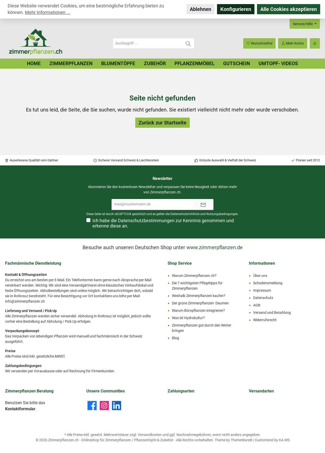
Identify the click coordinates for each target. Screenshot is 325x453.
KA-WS (284, 440)
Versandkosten (150, 435)
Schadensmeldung (267, 283)
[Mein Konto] (292, 43)
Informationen (262, 263)
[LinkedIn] (116, 405)
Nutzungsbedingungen (222, 214)
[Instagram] (104, 405)
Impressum (262, 290)
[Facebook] (92, 405)
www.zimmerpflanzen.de (214, 247)
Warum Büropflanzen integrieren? (198, 310)
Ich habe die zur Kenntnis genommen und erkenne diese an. (163, 223)
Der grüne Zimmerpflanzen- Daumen (200, 303)
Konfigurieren (235, 9)
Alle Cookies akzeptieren (288, 9)
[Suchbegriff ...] (148, 43)
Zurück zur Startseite (162, 123)
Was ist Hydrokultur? (188, 318)
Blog (175, 338)
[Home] (34, 64)
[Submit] (203, 204)
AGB (256, 305)
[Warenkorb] (315, 43)
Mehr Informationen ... (47, 12)
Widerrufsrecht (265, 320)
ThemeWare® (241, 440)
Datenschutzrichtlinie (184, 214)
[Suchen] (188, 43)
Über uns (260, 276)
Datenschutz (263, 298)
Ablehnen (200, 9)
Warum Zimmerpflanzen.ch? (194, 276)
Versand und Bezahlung (272, 312)
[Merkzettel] (259, 43)
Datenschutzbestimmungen (146, 220)
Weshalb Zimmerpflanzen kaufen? (198, 296)
